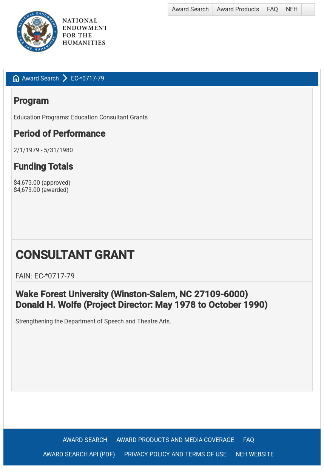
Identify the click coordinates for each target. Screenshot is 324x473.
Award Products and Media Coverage (175, 440)
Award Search (190, 9)
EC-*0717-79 (87, 78)
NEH (292, 9)
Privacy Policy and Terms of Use (175, 454)
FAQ (272, 9)
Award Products (238, 9)
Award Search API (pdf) (79, 454)
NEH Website (255, 454)
